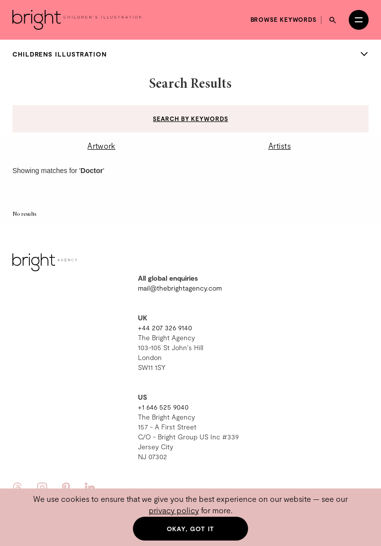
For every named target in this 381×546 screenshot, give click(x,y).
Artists (279, 145)
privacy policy (174, 510)
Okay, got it (191, 529)
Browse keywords (284, 19)
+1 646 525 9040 (163, 407)
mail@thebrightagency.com (180, 288)
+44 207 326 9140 (165, 327)
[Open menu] (359, 20)
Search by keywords (190, 118)
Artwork (101, 145)
